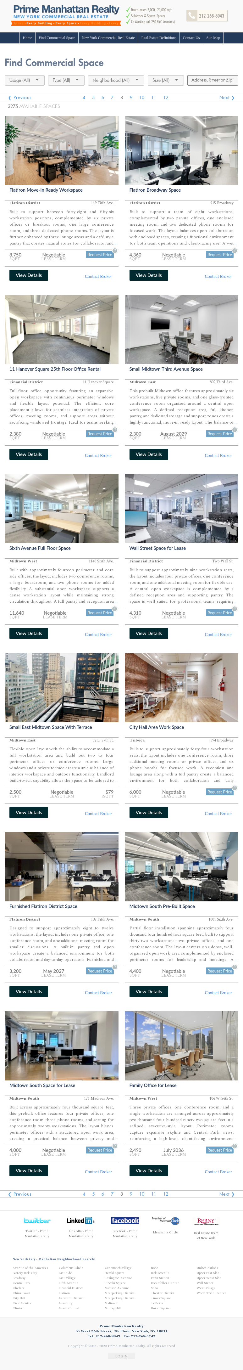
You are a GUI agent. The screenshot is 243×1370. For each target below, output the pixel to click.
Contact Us (191, 38)
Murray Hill (113, 1308)
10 (141, 97)
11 (153, 97)
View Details (29, 275)
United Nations (207, 1268)
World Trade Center (211, 1293)
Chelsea (19, 1288)
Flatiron (64, 1293)
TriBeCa (157, 1303)
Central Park (21, 1283)
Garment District (71, 1298)
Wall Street (205, 1283)
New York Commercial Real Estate (108, 38)
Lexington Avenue (118, 1278)
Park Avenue (160, 1273)
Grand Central (69, 1308)
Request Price (99, 254)
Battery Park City (25, 1273)
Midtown (111, 1303)
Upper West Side (209, 1278)
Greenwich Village (118, 1268)
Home (27, 38)
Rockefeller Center (165, 1283)
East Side (65, 1273)
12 (165, 97)
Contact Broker (98, 276)
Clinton (18, 1308)
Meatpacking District (120, 1293)
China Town (21, 1293)
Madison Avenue (117, 1288)
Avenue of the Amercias (30, 1268)
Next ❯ (227, 97)
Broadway (19, 1278)
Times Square (161, 1298)
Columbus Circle (71, 1268)
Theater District (162, 1293)
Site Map (213, 38)
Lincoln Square (115, 1283)
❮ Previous (19, 97)
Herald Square (114, 1273)
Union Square (160, 1308)
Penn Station (160, 1278)
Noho (154, 1268)
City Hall (19, 1298)
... (116, 243)
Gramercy (66, 1303)
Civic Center (22, 1303)
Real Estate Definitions (158, 38)
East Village (67, 1278)
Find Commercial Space (57, 38)
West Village (206, 1288)
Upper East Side (208, 1273)
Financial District (71, 1288)
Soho (154, 1288)
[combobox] (25, 80)
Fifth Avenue (68, 1283)
